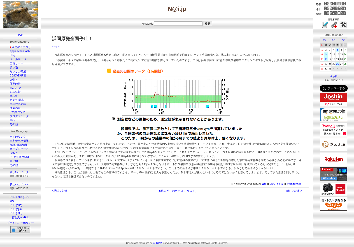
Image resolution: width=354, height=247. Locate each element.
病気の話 (15, 108)
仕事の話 (15, 83)
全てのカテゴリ (21, 47)
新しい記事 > (294, 190)
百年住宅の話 (18, 104)
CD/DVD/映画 (18, 75)
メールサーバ (18, 59)
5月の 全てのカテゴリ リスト (177, 190)
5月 (334, 40)
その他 (14, 124)
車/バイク (15, 87)
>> (343, 40)
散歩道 (14, 95)
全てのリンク (18, 136)
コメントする (276, 183)
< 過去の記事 (60, 190)
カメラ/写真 (17, 100)
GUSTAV (157, 243)
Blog (12, 55)
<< (324, 40)
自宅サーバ (16, 63)
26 (337, 64)
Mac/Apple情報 (19, 144)
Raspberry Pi (17, 112)
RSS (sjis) (16, 209)
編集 (264, 183)
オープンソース (19, 148)
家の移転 (15, 91)
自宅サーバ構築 (19, 140)
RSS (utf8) (16, 213)
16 (326, 59)
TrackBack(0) (293, 183)
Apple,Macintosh (20, 51)
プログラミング (19, 116)
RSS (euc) (16, 205)
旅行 (12, 120)
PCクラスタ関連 (20, 157)
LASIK (13, 79)
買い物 (14, 67)
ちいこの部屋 (18, 71)
